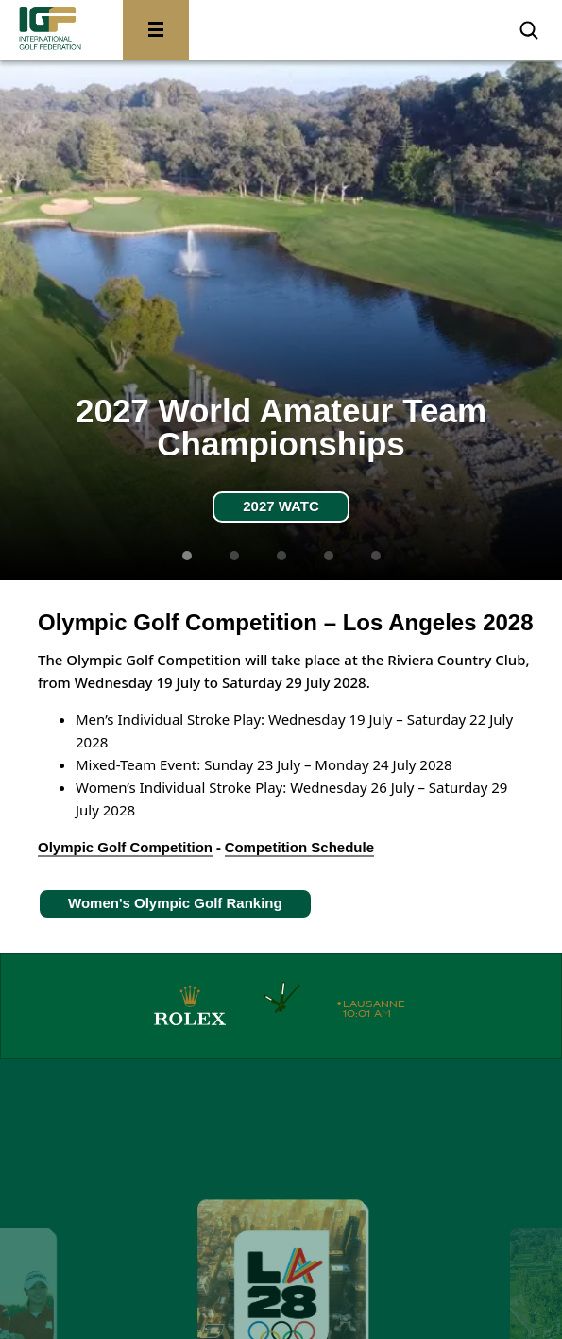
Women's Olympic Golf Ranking (175, 903)
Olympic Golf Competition (125, 847)
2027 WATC (281, 506)
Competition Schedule (299, 847)
